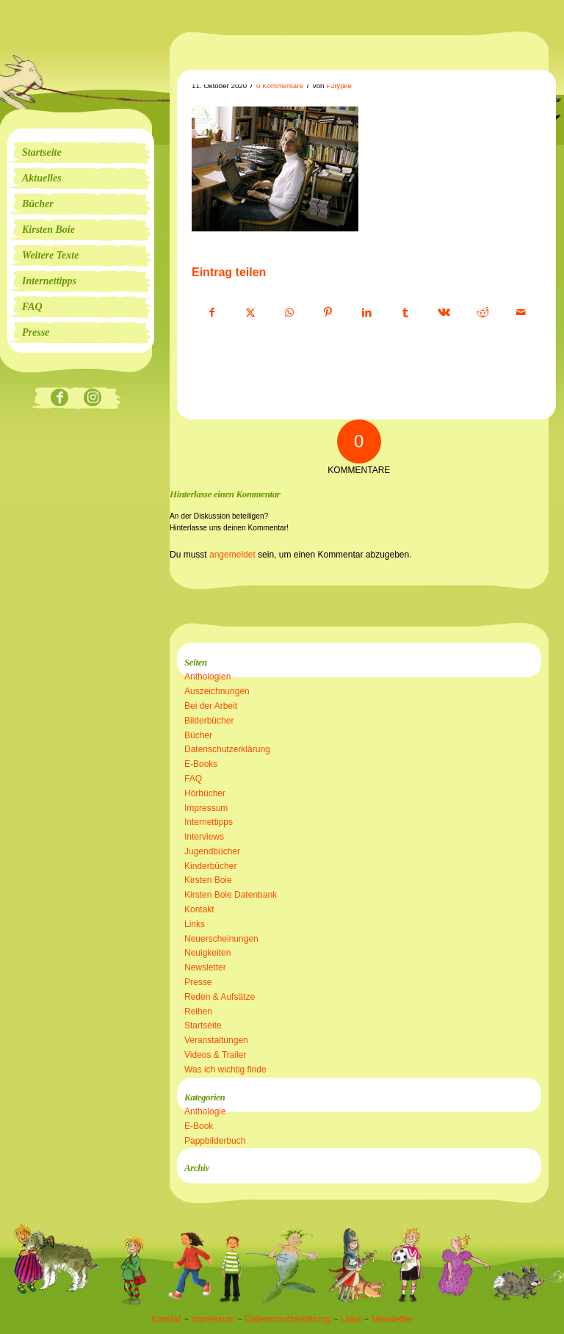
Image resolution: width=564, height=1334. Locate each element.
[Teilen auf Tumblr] (405, 313)
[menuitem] (81, 153)
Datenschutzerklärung (227, 749)
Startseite (203, 1025)
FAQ (193, 779)
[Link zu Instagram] (92, 398)
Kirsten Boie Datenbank (230, 895)
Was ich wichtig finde (225, 1069)
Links (194, 924)
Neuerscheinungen (221, 939)
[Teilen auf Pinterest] (328, 313)
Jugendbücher (212, 851)
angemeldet (232, 554)
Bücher (198, 735)
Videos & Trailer (215, 1055)
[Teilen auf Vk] (444, 313)
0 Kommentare (279, 86)
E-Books (200, 764)
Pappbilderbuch (214, 1141)
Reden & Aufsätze (219, 997)
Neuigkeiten (207, 953)
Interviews (204, 837)
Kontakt (199, 909)
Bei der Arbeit (210, 706)
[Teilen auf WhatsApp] (289, 313)
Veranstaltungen (216, 1040)
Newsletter (205, 967)
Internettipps (208, 822)
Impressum (206, 808)
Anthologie (205, 1111)
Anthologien (207, 676)
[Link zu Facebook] (59, 398)
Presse (198, 982)
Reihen (198, 1011)
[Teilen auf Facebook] (211, 313)
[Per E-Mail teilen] (521, 313)
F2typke (339, 86)
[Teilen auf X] (251, 313)
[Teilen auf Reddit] (482, 313)
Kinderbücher (210, 866)
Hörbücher (204, 793)
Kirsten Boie (208, 880)
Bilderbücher (209, 720)
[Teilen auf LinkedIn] (366, 313)
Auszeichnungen (217, 691)
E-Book (198, 1126)
